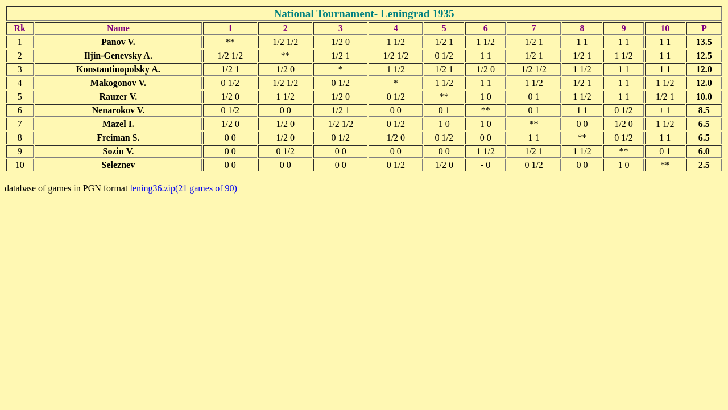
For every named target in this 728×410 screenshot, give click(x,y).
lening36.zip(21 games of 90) (183, 188)
